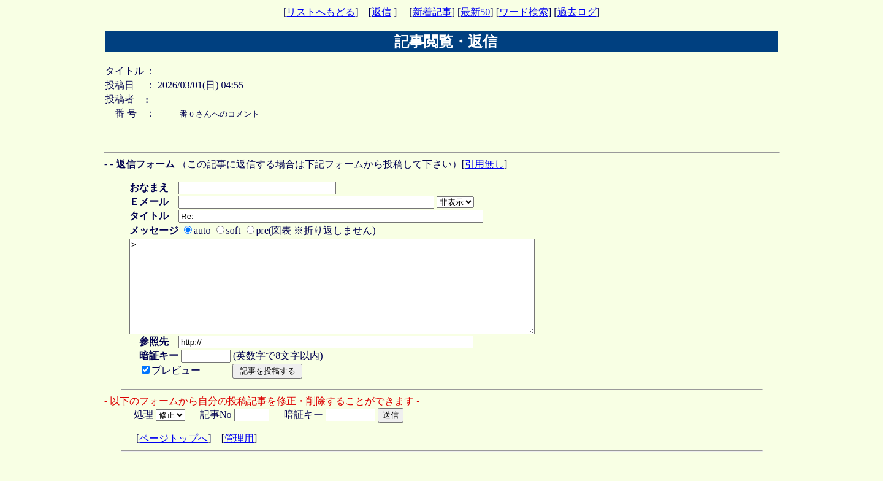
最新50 (475, 12)
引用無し (484, 164)
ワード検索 (523, 12)
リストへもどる (320, 12)
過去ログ (577, 12)
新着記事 (432, 12)
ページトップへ (173, 457)
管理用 (239, 457)
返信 (381, 12)
